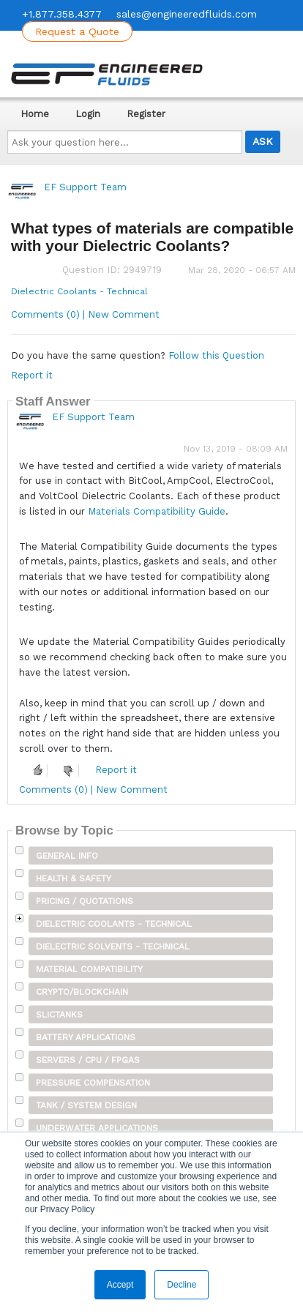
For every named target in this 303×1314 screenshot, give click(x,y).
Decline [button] (181, 1285)
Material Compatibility (89, 969)
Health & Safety (73, 878)
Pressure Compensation (93, 1083)
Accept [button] (120, 1285)
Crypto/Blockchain (82, 992)
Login (87, 113)
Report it (32, 375)
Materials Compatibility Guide (156, 511)
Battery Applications (85, 1037)
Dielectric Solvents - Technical (113, 946)
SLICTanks (59, 1014)
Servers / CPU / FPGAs (88, 1060)
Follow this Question (216, 355)
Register (146, 113)
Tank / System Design (86, 1105)
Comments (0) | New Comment (85, 314)
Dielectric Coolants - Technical (79, 291)
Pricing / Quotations (84, 901)
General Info (67, 856)
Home (34, 113)
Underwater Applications (97, 1128)
